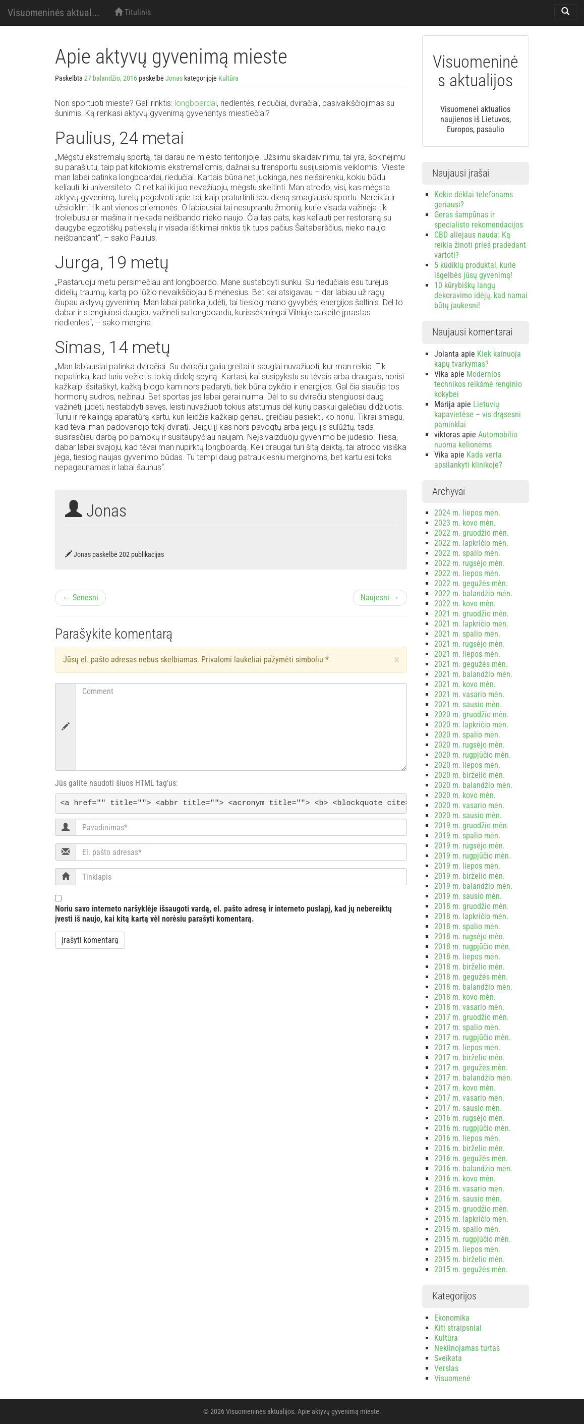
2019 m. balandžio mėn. (473, 886)
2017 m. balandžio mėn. (473, 1078)
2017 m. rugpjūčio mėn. (472, 1037)
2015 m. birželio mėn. (469, 1259)
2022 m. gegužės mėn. (471, 583)
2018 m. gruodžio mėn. (471, 906)
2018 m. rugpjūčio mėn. (472, 946)
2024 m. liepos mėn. (467, 513)
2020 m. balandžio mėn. (473, 785)
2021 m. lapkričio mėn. (471, 624)
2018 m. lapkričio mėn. (471, 916)
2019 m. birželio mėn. (469, 876)
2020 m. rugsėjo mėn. (469, 745)
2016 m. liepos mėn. (467, 1138)
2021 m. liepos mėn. (467, 654)
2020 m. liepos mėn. (467, 765)
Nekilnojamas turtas (467, 1348)
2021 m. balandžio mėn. (473, 674)
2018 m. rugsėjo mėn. (469, 936)
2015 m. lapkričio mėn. (471, 1219)
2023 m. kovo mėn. (465, 523)
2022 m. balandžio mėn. (473, 593)
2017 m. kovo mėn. (465, 1088)
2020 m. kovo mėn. (465, 795)
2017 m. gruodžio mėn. (471, 1017)
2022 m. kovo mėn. (465, 603)
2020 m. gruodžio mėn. (471, 714)
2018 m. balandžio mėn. (473, 987)
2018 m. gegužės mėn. (471, 977)
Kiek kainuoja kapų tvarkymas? (477, 359)
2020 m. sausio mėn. (468, 815)
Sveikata (448, 1358)
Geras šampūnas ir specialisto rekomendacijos (478, 220)
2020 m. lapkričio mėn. (471, 724)
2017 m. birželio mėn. (469, 1057)
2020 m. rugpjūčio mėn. (472, 755)
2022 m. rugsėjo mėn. (469, 563)
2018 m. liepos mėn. (467, 956)
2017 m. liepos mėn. (467, 1047)
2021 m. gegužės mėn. (471, 664)
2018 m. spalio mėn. (467, 926)
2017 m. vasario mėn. (469, 1098)
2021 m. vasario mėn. (469, 694)
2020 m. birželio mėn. (469, 775)
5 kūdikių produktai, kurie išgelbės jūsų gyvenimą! (475, 270)
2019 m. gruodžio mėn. (471, 825)
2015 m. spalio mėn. (467, 1229)
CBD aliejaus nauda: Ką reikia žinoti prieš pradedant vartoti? (480, 245)
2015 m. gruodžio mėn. (471, 1209)
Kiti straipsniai (458, 1328)
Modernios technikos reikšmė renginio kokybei (478, 384)
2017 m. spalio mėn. (467, 1027)
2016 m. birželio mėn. (469, 1148)
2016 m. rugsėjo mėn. (469, 1118)
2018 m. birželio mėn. (469, 967)
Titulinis (132, 12)
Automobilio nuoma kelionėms (475, 439)
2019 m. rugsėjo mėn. (469, 845)
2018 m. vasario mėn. (469, 1007)
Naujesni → (380, 597)
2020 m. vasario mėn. (469, 805)
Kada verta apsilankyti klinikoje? (468, 460)
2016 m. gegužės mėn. (471, 1158)
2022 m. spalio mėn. (467, 553)
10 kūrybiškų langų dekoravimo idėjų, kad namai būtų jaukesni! (481, 295)
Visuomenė (452, 1378)
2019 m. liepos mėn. (467, 866)
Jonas (174, 78)
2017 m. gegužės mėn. (471, 1067)
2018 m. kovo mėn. (465, 997)
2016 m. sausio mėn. (468, 1199)
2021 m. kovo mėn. (465, 684)
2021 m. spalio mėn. (467, 634)
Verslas (446, 1368)
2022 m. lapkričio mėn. (471, 543)
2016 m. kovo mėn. (465, 1178)
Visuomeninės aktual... (53, 13)
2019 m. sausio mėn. (468, 896)
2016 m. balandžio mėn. (473, 1168)
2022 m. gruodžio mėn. (471, 533)
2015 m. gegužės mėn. (471, 1269)
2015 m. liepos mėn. (467, 1249)
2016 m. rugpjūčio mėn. (472, 1128)
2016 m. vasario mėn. (469, 1188)
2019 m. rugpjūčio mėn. (472, 856)
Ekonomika (452, 1318)
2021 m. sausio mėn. (468, 704)
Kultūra (228, 78)
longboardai (195, 103)
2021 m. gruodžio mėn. (471, 613)
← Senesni (80, 597)
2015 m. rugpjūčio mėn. (472, 1239)
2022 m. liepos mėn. (467, 573)
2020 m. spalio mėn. (467, 734)
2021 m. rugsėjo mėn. (469, 644)
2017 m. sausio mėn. (468, 1108)
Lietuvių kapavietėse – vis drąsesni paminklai (477, 414)
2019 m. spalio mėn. (467, 835)
